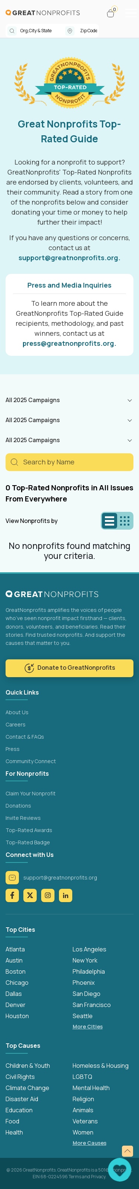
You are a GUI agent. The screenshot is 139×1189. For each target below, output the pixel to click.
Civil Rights (20, 1077)
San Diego (86, 994)
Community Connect (31, 761)
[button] (114, 13)
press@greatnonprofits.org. (69, 343)
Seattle (83, 1016)
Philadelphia (89, 971)
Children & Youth (28, 1066)
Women (83, 1132)
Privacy (98, 1176)
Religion (83, 1099)
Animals (83, 1110)
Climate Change (27, 1088)
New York (85, 960)
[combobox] (42, 30)
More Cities (88, 1026)
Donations (18, 805)
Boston (16, 971)
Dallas (14, 994)
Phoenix (84, 982)
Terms (75, 1176)
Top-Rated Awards (29, 830)
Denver (16, 1005)
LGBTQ (82, 1077)
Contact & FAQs (25, 736)
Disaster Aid (22, 1099)
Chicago (17, 982)
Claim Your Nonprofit (31, 793)
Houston (17, 1016)
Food (12, 1121)
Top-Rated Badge (28, 842)
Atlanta (15, 949)
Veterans (85, 1121)
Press (13, 748)
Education (19, 1110)
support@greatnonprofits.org (51, 877)
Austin (14, 960)
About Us (17, 712)
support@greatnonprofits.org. (69, 257)
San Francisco (92, 1005)
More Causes (89, 1142)
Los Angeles (89, 949)
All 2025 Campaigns (33, 400)
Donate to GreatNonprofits (69, 668)
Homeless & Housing (101, 1066)
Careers (16, 724)
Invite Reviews (23, 817)
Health (14, 1132)
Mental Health (91, 1088)
